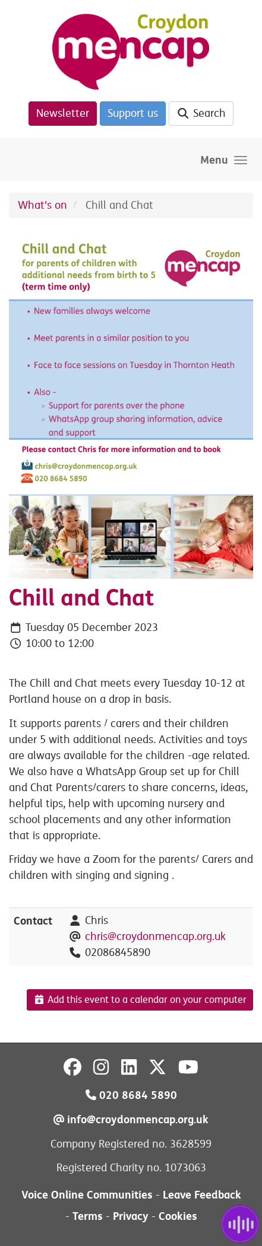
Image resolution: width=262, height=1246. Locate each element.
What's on (42, 205)
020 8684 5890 (131, 1095)
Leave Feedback (202, 1195)
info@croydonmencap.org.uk (131, 1119)
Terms (87, 1216)
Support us (133, 113)
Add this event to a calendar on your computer (140, 1000)
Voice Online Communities (87, 1195)
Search (201, 113)
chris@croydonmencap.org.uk (155, 936)
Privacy (131, 1216)
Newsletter (62, 113)
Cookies (178, 1216)
